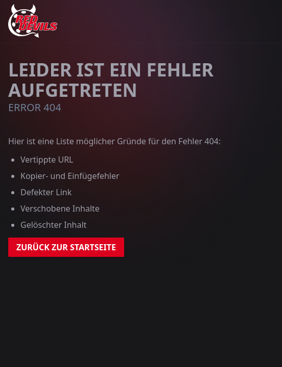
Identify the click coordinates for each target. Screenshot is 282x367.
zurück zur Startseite (66, 247)
